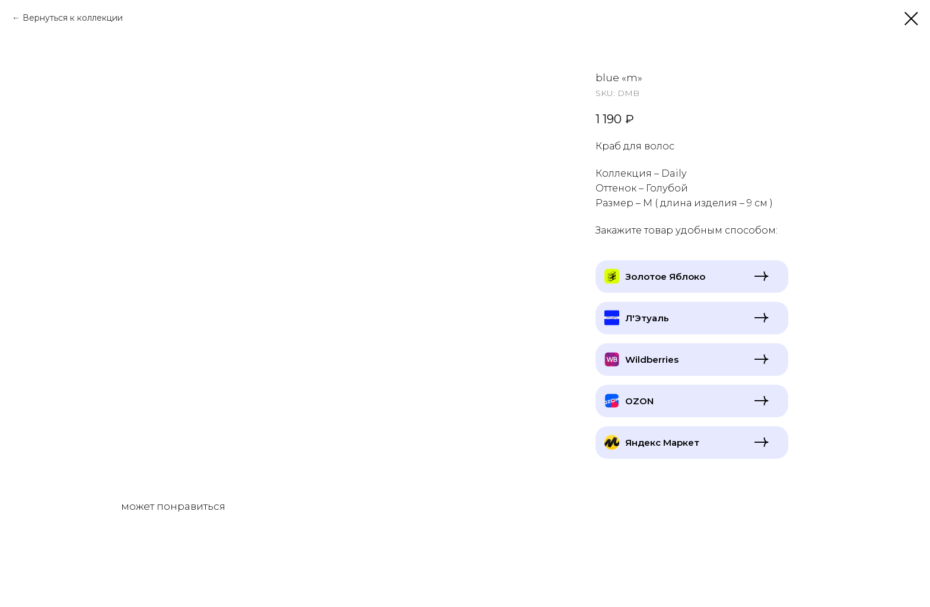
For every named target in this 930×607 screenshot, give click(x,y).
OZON (639, 401)
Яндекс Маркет (662, 442)
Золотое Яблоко (665, 276)
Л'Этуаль (647, 318)
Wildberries (652, 359)
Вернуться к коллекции (73, 17)
